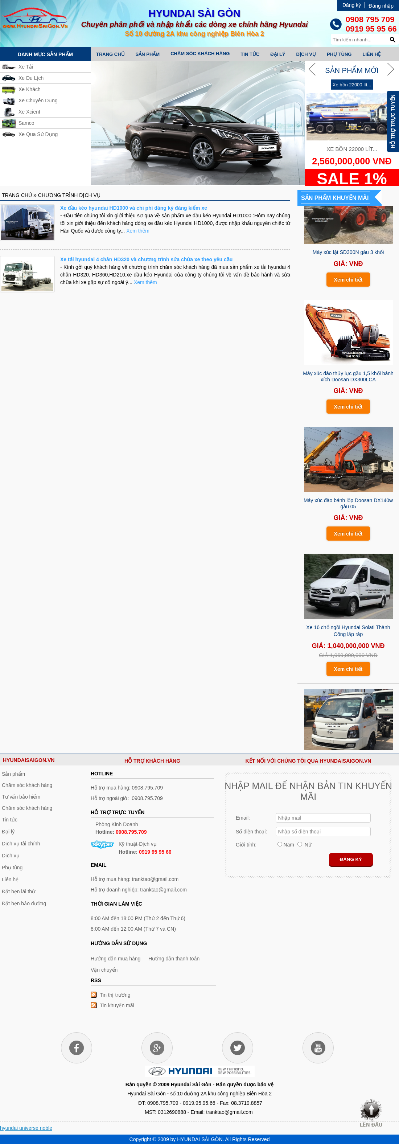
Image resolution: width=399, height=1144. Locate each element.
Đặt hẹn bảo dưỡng (24, 903)
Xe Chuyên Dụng (38, 100)
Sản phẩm (148, 54)
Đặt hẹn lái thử (18, 891)
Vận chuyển (104, 970)
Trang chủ (110, 54)
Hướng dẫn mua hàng (115, 958)
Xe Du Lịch (31, 78)
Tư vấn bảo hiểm (21, 797)
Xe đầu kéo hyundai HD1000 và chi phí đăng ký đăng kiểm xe (133, 208)
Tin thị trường (115, 995)
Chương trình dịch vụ (69, 195)
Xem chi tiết (348, 281)
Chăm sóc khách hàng (200, 53)
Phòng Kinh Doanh (121, 828)
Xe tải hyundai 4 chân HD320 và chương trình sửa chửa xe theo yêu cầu (146, 259)
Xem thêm (137, 231)
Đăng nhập (381, 6)
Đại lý (277, 54)
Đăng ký (351, 5)
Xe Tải (25, 67)
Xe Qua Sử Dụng (38, 134)
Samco (26, 123)
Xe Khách (29, 89)
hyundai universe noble (26, 1128)
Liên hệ (371, 54)
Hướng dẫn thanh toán (174, 958)
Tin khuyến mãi (117, 1005)
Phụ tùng (339, 54)
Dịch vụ (306, 54)
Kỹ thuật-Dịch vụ (145, 848)
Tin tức (249, 54)
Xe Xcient (29, 112)
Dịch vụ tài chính (21, 843)
